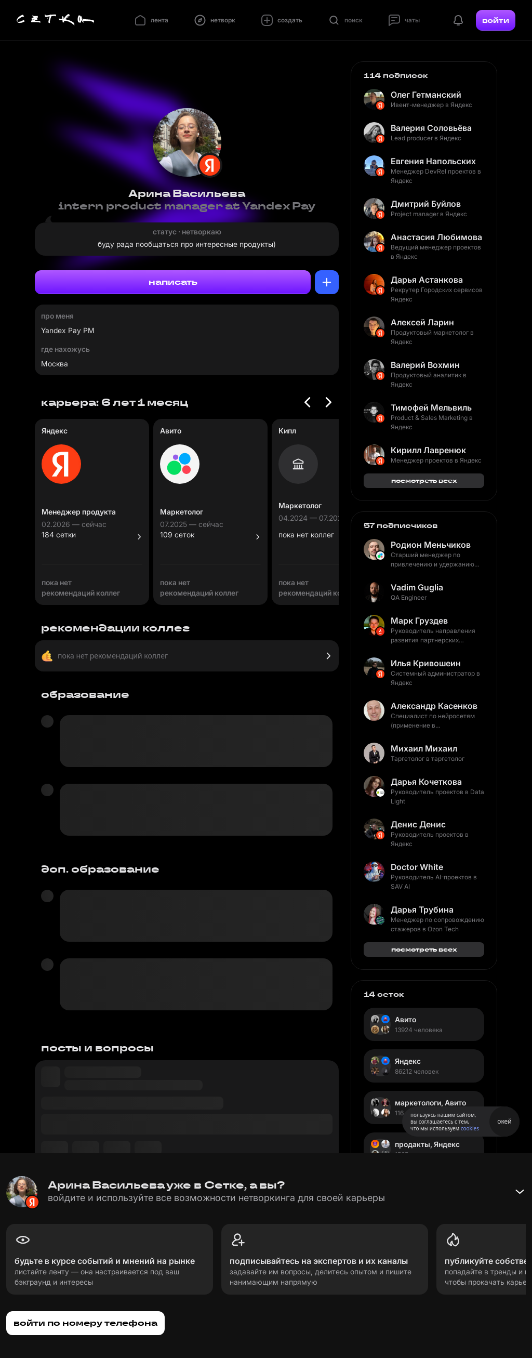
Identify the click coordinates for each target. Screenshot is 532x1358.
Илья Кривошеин (426, 663)
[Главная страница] (56, 20)
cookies (470, 1128)
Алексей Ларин (422, 322)
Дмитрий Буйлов (426, 204)
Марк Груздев (419, 620)
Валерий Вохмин (425, 365)
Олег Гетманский (426, 94)
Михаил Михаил (424, 748)
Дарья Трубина (422, 909)
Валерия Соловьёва (431, 128)
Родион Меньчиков (431, 544)
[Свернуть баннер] (519, 1191)
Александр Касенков (434, 706)
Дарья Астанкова (427, 279)
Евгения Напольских (433, 161)
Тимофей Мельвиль (431, 407)
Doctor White (417, 867)
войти (495, 20)
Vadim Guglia (417, 587)
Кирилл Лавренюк (428, 450)
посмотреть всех (424, 480)
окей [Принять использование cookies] (504, 1121)
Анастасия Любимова (436, 237)
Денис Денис (418, 824)
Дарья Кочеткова (426, 781)
